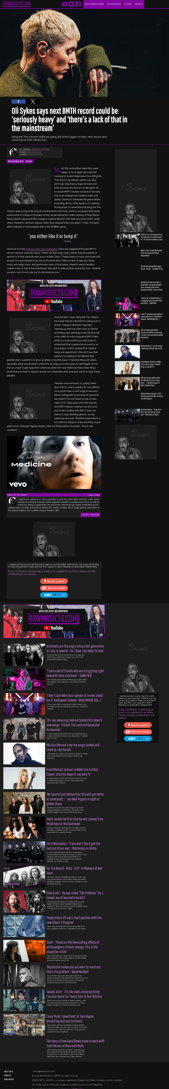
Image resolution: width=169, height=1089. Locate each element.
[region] (136, 190)
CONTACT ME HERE (90, 515)
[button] (18, 101)
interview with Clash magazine (41, 249)
